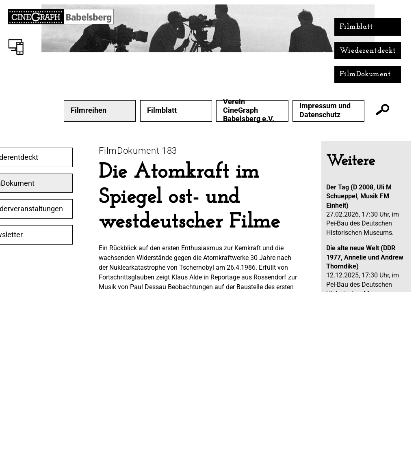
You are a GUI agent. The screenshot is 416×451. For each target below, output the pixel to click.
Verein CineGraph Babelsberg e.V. (248, 110)
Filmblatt (356, 27)
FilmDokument (365, 74)
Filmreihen (88, 110)
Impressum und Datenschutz (325, 110)
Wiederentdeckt (368, 50)
